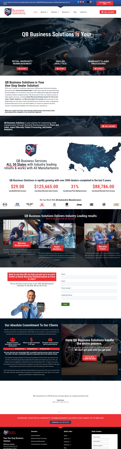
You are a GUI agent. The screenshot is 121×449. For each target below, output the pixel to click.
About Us (44, 12)
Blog (75, 12)
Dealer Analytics (35, 435)
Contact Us (83, 12)
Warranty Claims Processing (39, 438)
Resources (66, 12)
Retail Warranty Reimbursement (22, 62)
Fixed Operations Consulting (39, 444)
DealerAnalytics (60, 62)
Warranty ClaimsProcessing (98, 62)
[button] (5, 401)
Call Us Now (89, 358)
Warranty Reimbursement (38, 441)
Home (35, 12)
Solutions (55, 12)
